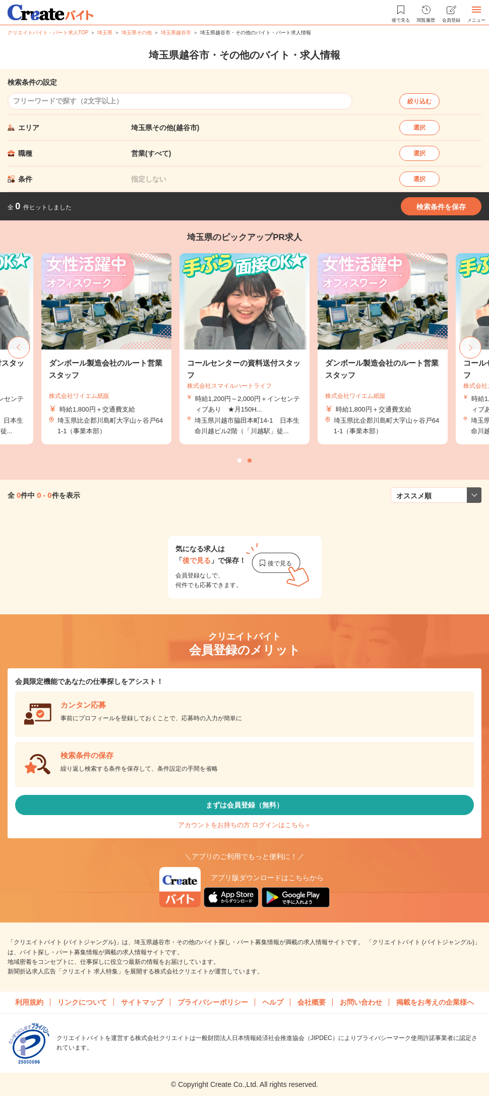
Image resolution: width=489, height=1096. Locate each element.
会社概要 (311, 1002)
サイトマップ (142, 1002)
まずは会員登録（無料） (244, 805)
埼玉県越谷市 (176, 32)
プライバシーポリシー (212, 1002)
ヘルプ (272, 1002)
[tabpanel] (244, 348)
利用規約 (29, 1002)
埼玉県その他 (136, 32)
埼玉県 (104, 32)
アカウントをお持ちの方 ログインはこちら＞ (244, 825)
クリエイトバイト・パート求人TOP (48, 32)
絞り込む (419, 101)
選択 (419, 127)
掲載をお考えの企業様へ (435, 1002)
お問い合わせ (361, 1002)
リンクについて (82, 1002)
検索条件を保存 (441, 207)
